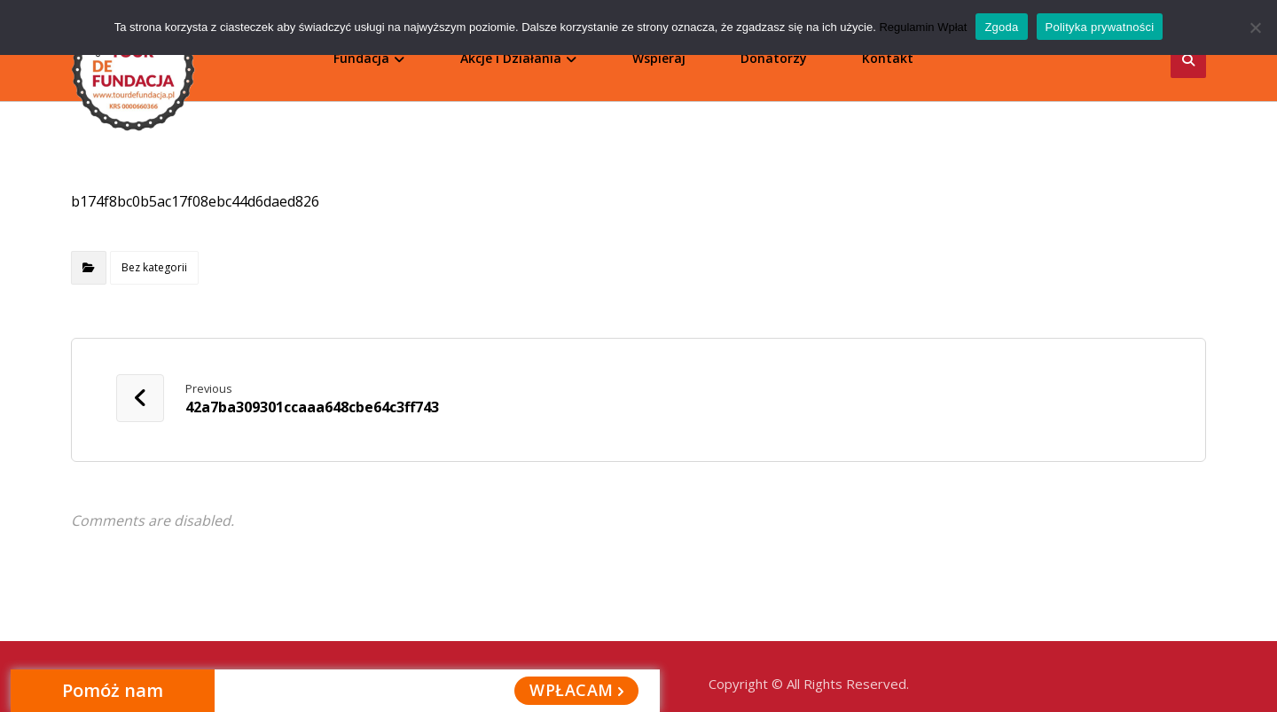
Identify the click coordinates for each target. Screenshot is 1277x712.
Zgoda (1001, 27)
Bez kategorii (154, 260)
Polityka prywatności (1100, 27)
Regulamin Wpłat (923, 27)
